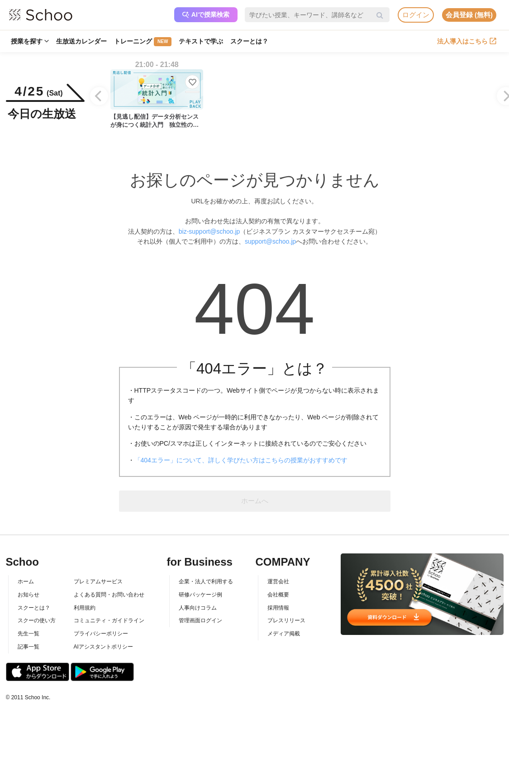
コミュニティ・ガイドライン (109, 620)
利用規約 (84, 608)
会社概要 (278, 594)
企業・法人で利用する (206, 581)
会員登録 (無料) (469, 15)
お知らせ (28, 594)
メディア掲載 (283, 633)
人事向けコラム (198, 608)
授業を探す (30, 41)
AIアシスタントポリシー (103, 647)
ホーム (26, 581)
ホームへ (254, 501)
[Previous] (99, 96)
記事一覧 (28, 647)
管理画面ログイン (200, 620)
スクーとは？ (249, 41)
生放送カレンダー (81, 41)
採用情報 (278, 608)
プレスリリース (286, 620)
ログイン (415, 15)
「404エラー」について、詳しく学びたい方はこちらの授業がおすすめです (240, 460)
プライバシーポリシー (101, 633)
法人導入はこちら (466, 41)
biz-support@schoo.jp (209, 231)
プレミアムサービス (98, 581)
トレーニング (142, 41)
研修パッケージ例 (200, 594)
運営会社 (278, 581)
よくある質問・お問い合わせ (109, 594)
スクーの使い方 (37, 620)
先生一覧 (28, 633)
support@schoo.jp (270, 241)
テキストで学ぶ (201, 41)
